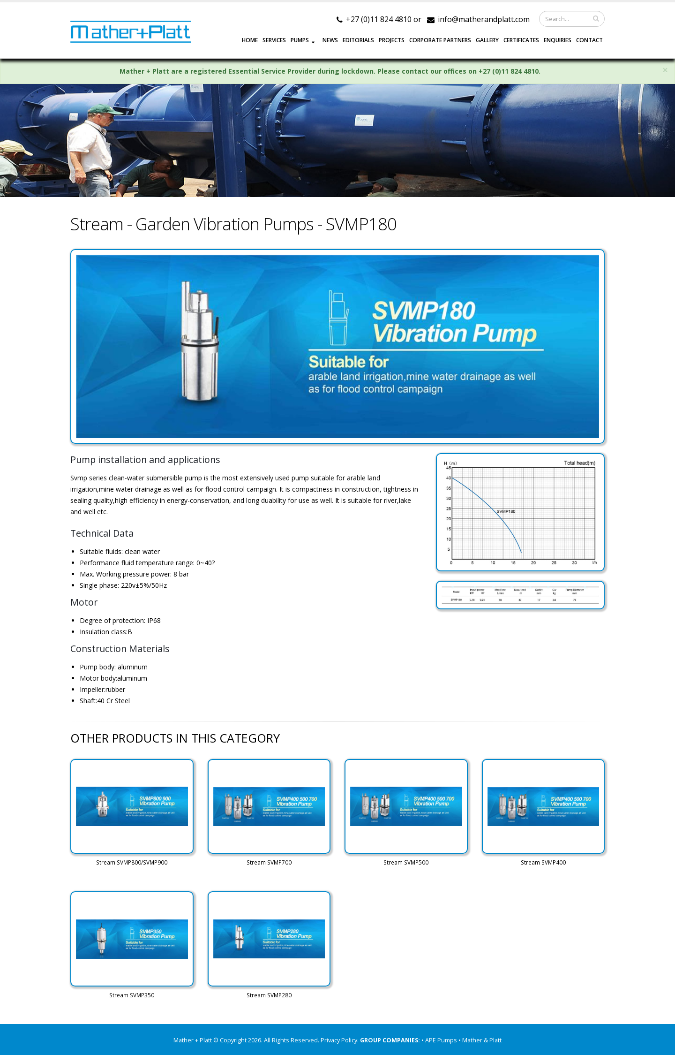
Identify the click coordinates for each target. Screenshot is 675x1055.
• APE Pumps (439, 1040)
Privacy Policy (339, 1040)
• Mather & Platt (480, 1040)
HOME (250, 40)
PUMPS (300, 40)
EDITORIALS (358, 40)
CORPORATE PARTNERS (440, 40)
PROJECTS (392, 40)
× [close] (665, 70)
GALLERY (487, 40)
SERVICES (274, 40)
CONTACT (589, 40)
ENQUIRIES (557, 40)
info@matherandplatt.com (484, 19)
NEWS (330, 40)
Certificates (521, 40)
